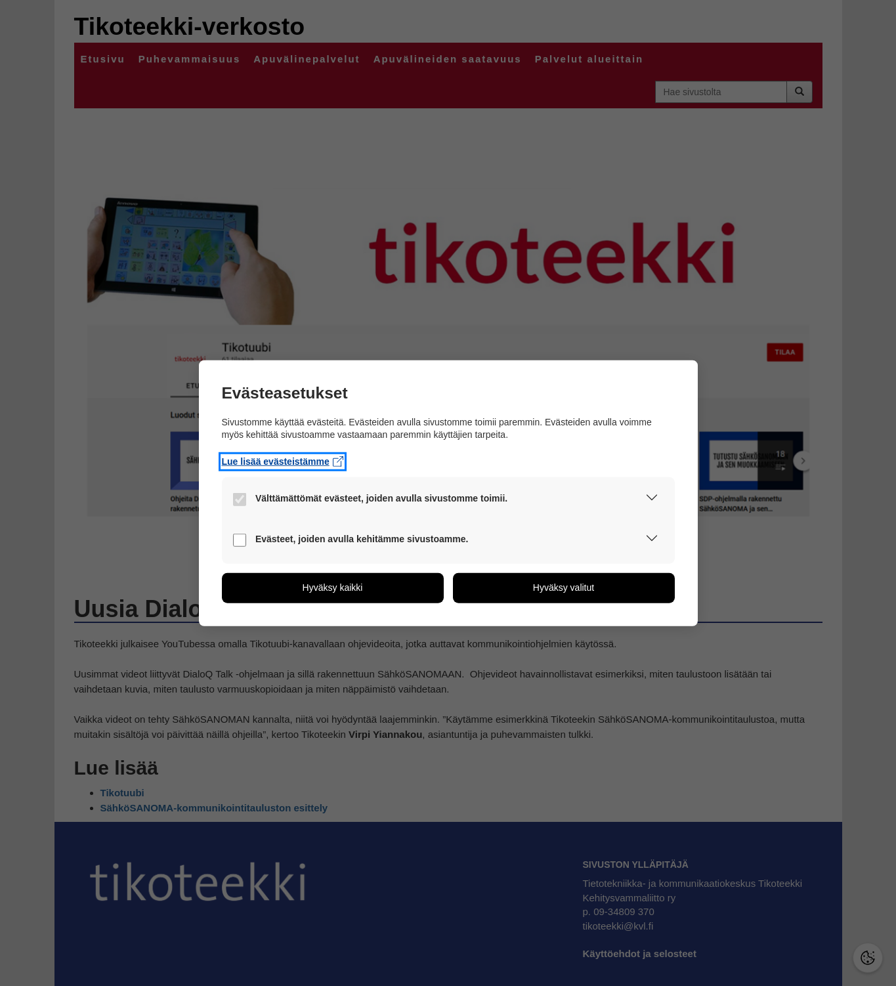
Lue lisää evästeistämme (283, 461)
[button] (652, 499)
